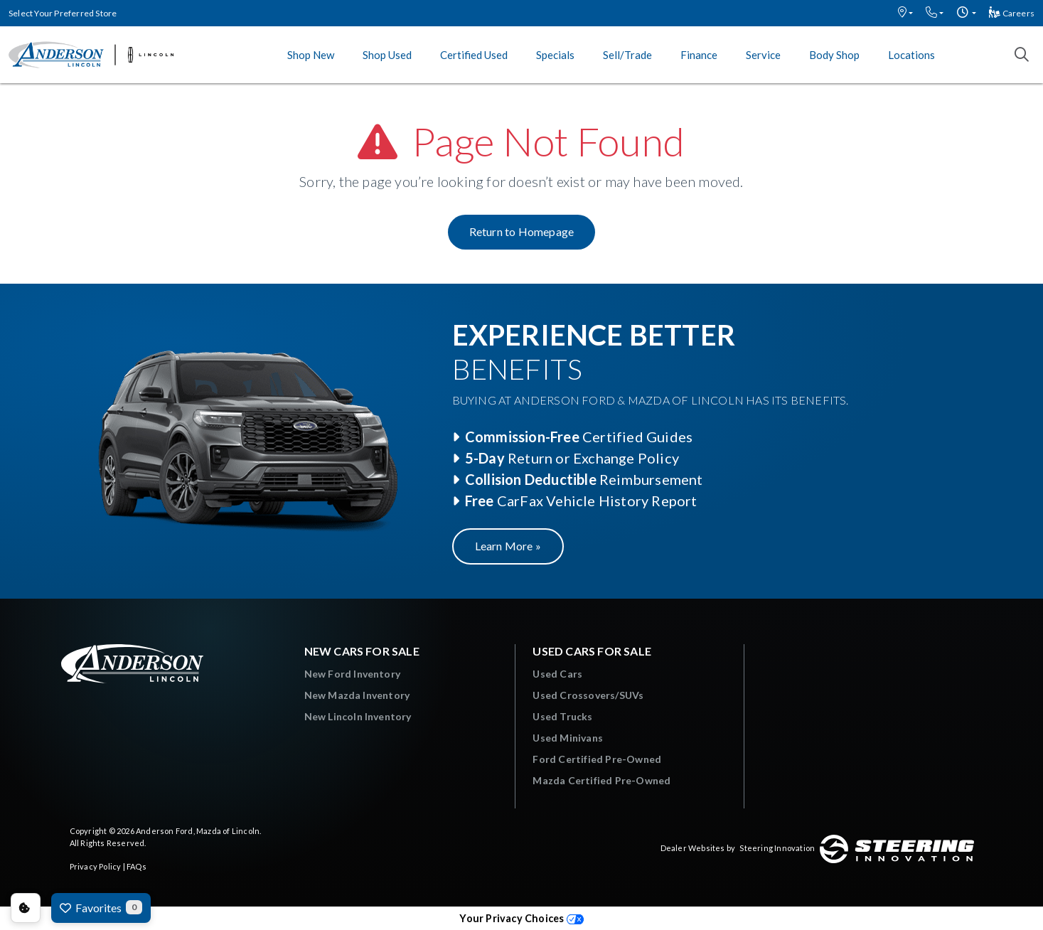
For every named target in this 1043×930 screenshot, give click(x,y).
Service (763, 54)
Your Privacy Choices (521, 918)
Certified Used (474, 54)
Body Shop (834, 54)
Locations (911, 54)
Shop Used (387, 54)
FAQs (136, 866)
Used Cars (557, 674)
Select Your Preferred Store (63, 13)
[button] (905, 13)
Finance (698, 54)
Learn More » (508, 545)
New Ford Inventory (352, 674)
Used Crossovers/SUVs (588, 695)
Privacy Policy (96, 866)
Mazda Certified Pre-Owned (601, 780)
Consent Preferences (26, 908)
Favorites (101, 907)
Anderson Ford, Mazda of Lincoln (198, 830)
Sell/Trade (627, 54)
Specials (555, 54)
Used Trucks (562, 716)
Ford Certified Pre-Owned (597, 759)
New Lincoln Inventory (358, 716)
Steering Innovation (777, 847)
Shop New (310, 54)
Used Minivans (568, 738)
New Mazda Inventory (357, 695)
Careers (1011, 13)
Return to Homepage (521, 231)
